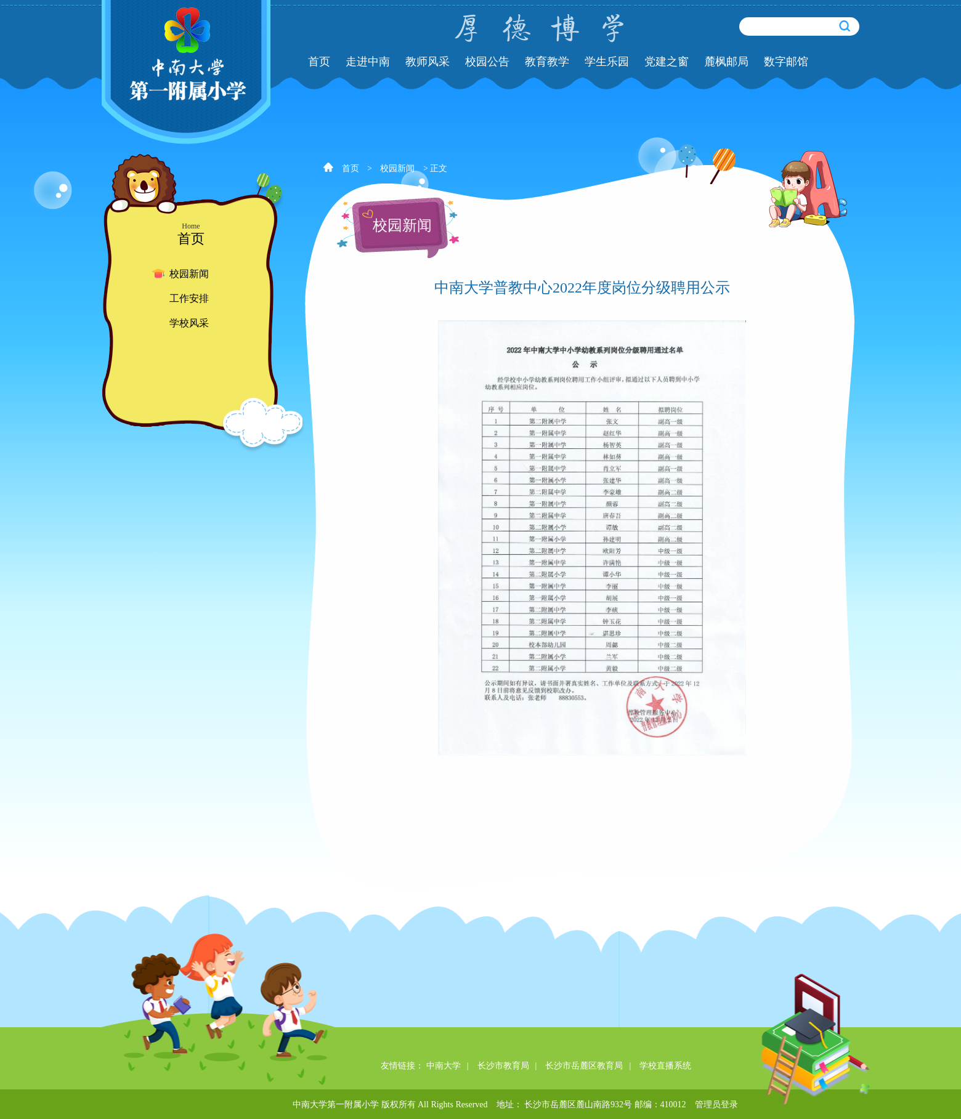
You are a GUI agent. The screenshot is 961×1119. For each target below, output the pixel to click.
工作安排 (189, 298)
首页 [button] (319, 61)
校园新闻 (189, 274)
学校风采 (189, 323)
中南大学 (443, 1065)
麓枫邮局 (726, 61)
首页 (350, 168)
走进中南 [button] (368, 61)
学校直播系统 (665, 1065)
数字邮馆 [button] (786, 61)
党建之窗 (666, 61)
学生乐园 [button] (607, 61)
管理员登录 (716, 1104)
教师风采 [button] (427, 61)
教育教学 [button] (547, 61)
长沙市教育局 (503, 1065)
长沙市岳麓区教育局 (584, 1065)
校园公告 (487, 61)
